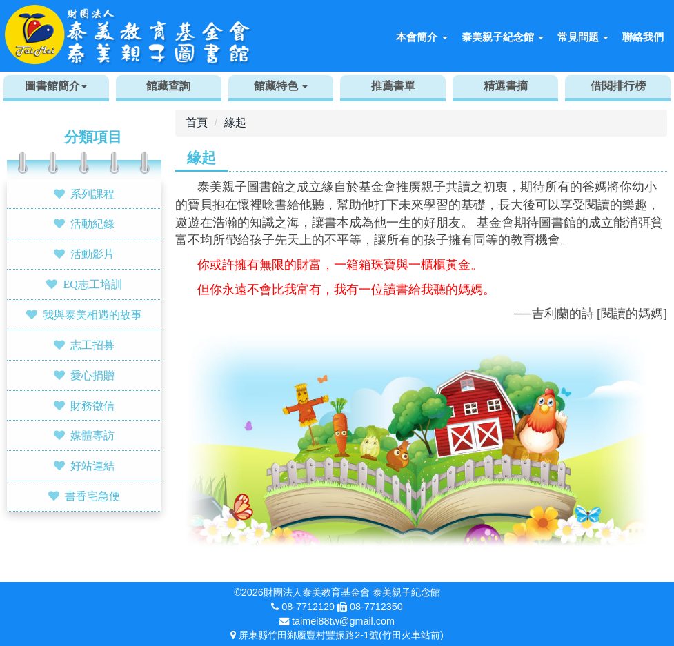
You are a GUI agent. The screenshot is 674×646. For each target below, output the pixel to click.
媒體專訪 (92, 435)
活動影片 (92, 253)
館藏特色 (281, 86)
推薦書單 (393, 86)
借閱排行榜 (618, 86)
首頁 (197, 122)
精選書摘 (506, 86)
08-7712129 (308, 606)
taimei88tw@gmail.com (343, 621)
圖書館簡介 (56, 86)
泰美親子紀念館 (503, 37)
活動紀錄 (92, 223)
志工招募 (92, 344)
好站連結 (92, 465)
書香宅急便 (92, 495)
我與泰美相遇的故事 (92, 314)
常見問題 (582, 37)
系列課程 (92, 193)
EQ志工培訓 (92, 284)
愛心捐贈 (92, 375)
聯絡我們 (643, 37)
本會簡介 (421, 37)
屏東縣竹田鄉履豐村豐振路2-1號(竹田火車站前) (341, 634)
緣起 (235, 122)
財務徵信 (92, 405)
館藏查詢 (168, 86)
